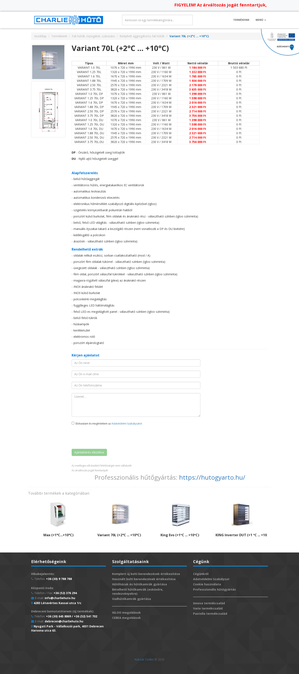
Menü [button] (261, 20)
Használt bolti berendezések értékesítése (144, 579)
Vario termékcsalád (208, 608)
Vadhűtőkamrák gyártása (131, 599)
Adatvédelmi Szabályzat (211, 579)
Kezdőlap (40, 36)
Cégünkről (200, 574)
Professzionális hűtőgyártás (214, 589)
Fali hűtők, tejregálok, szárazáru (93, 36)
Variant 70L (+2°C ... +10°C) (119, 535)
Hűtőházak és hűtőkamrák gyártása (139, 584)
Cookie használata (207, 584)
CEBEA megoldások (126, 618)
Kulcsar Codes (144, 659)
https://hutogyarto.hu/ (212, 477)
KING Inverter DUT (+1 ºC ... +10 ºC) (244, 535)
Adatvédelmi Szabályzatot (127, 423)
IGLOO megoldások (126, 612)
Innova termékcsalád (209, 603)
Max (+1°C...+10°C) (58, 535)
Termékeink (241, 20)
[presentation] (103, 437)
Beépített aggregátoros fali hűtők (142, 36)
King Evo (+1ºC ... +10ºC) (180, 535)
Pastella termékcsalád (210, 614)
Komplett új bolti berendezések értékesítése (146, 574)
